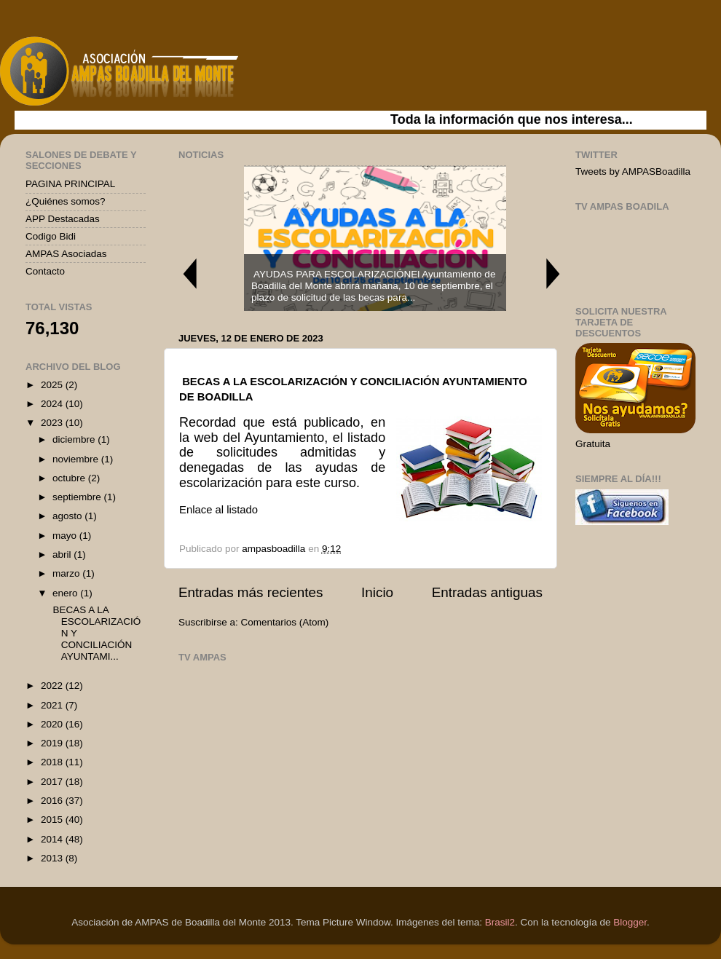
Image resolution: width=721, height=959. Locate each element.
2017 (53, 781)
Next (553, 273)
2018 (53, 762)
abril (63, 554)
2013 (53, 858)
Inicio (377, 592)
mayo (65, 535)
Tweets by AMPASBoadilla (632, 171)
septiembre (78, 497)
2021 (53, 705)
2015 (53, 819)
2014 (53, 839)
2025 (53, 384)
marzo (67, 573)
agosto (68, 515)
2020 (53, 724)
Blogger (630, 922)
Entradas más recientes (250, 592)
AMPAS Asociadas (66, 253)
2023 (53, 422)
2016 (53, 800)
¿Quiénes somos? (65, 201)
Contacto (45, 271)
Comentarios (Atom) (285, 622)
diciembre (75, 439)
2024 (53, 403)
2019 (53, 743)
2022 (53, 685)
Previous (189, 273)
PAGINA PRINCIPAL (70, 183)
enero (66, 593)
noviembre (76, 459)
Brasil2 (500, 922)
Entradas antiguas (487, 592)
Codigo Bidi (50, 236)
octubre (70, 478)
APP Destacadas (62, 218)
